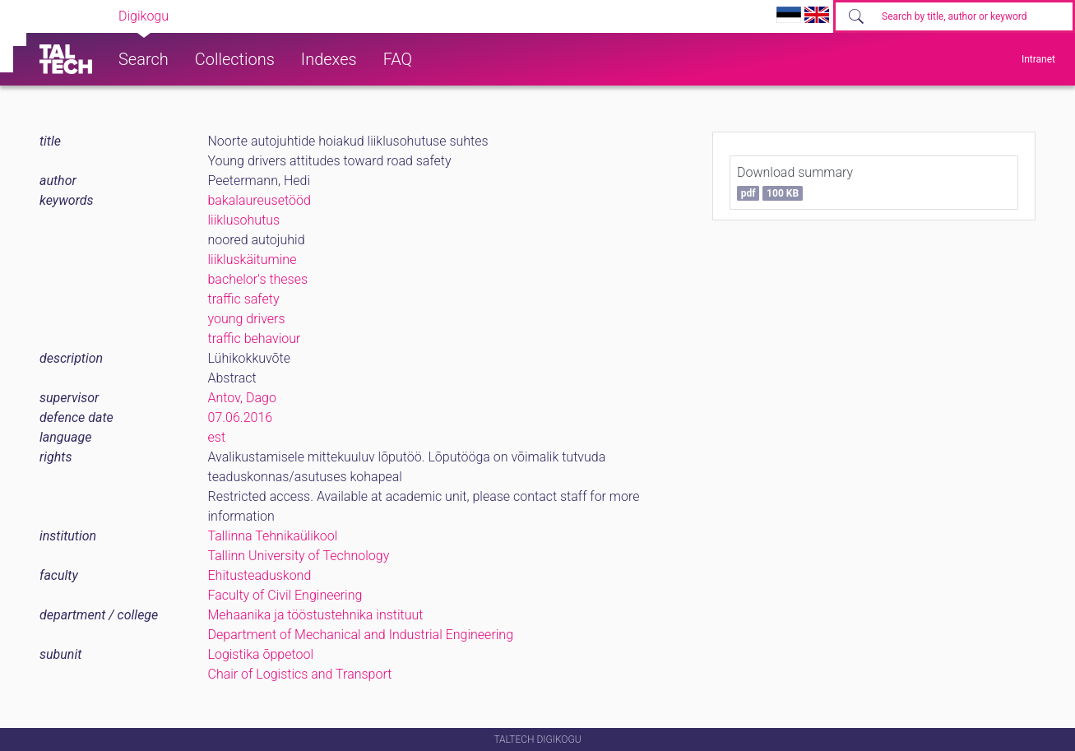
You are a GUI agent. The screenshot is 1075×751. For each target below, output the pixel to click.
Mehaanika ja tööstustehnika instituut (316, 615)
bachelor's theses (258, 279)
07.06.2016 (240, 417)
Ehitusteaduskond (260, 575)
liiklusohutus (244, 220)
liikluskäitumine (252, 259)
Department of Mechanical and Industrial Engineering (361, 634)
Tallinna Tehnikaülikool (273, 536)
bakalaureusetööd (259, 200)
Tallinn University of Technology (299, 555)
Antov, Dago (242, 398)
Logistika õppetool (261, 654)
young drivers (246, 319)
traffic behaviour (254, 338)
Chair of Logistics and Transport (300, 674)
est (217, 437)
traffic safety (244, 299)
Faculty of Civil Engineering (285, 595)
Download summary (795, 183)
